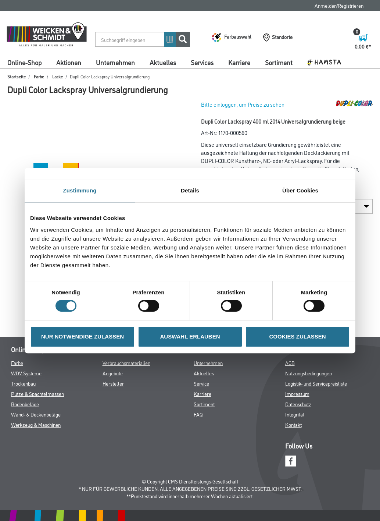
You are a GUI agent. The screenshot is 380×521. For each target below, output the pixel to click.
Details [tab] (190, 190)
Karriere (239, 62)
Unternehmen (115, 62)
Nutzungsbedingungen (308, 372)
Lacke (57, 76)
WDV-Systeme (26, 372)
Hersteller (113, 383)
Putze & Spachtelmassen (37, 393)
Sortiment (279, 62)
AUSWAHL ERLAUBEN (190, 336)
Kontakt (293, 424)
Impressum (297, 393)
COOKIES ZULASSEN (297, 336)
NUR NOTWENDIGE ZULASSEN (82, 336)
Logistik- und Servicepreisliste (316, 383)
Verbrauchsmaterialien (126, 362)
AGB (290, 362)
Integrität (294, 414)
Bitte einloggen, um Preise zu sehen (242, 104)
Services (202, 62)
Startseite (16, 76)
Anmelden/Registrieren (339, 5)
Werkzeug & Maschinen (36, 424)
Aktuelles (163, 62)
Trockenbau (23, 383)
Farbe (39, 76)
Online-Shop (24, 62)
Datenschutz (298, 403)
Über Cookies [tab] (300, 190)
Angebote (113, 372)
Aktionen (68, 62)
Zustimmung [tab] (80, 190)
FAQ (198, 414)
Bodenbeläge (25, 403)
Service (201, 383)
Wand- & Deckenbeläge (36, 414)
